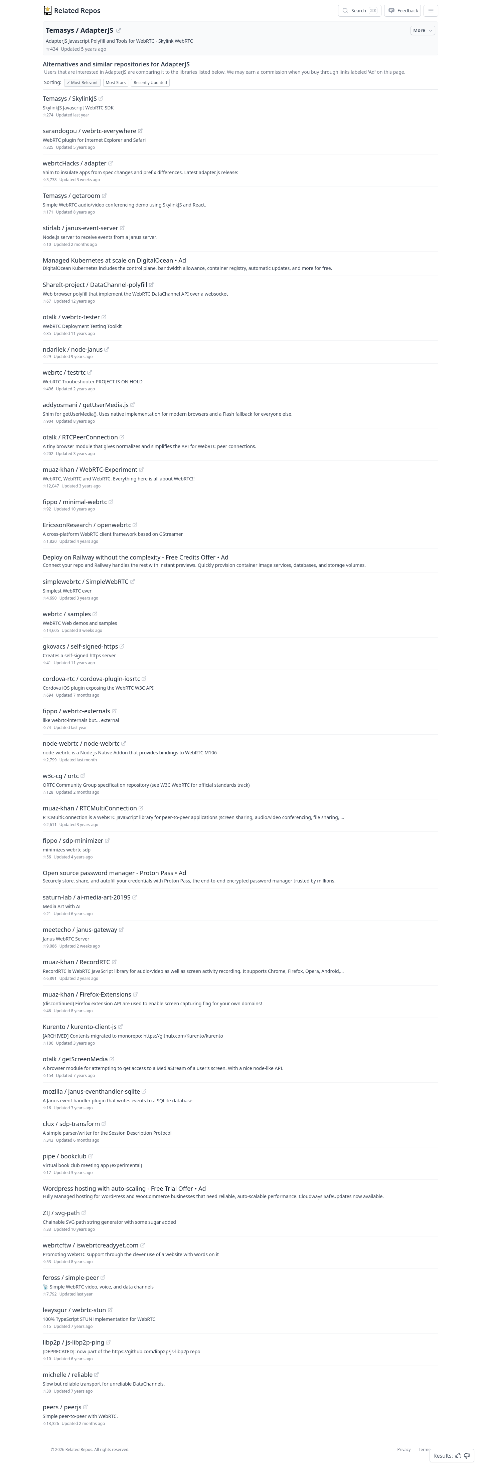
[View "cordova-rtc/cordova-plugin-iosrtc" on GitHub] (144, 678)
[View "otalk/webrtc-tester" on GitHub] (104, 317)
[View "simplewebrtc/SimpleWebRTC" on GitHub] (132, 581)
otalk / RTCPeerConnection (80, 437)
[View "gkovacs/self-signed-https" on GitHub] (122, 646)
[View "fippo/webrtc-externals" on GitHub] (114, 711)
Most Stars (116, 82)
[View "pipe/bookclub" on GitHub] (90, 1156)
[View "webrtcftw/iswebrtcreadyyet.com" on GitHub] (142, 1245)
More (423, 30)
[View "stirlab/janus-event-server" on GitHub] (122, 228)
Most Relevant (82, 82)
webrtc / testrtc (64, 372)
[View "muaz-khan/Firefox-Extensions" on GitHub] (135, 994)
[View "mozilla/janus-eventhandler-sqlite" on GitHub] (144, 1091)
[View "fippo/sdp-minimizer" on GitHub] (107, 840)
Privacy (404, 1449)
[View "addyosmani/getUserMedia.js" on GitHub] (132, 404)
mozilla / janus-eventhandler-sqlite (91, 1091)
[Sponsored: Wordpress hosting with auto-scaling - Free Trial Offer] (240, 1192)
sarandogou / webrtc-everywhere (89, 131)
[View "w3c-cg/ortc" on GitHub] (83, 775)
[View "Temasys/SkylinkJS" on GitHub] (101, 98)
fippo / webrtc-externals (76, 711)
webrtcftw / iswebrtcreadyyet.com (91, 1245)
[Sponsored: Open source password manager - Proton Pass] (240, 876)
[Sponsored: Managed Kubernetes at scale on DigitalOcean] (240, 264)
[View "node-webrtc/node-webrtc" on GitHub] (123, 743)
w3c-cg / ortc (61, 776)
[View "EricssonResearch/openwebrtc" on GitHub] (135, 524)
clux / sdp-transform (71, 1124)
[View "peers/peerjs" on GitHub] (85, 1407)
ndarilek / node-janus (73, 349)
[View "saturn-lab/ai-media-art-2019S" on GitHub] (134, 897)
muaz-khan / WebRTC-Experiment (90, 469)
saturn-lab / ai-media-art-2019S (87, 897)
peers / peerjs (62, 1407)
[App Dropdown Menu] (431, 11)
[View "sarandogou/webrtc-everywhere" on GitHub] (140, 130)
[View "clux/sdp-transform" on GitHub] (104, 1123)
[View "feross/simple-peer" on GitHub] (103, 1277)
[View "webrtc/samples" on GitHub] (95, 614)
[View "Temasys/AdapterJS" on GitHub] (118, 30)
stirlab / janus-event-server (80, 228)
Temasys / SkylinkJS (70, 98)
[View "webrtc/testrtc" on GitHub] (89, 372)
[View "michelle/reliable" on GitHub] (96, 1374)
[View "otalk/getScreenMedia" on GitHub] (112, 1059)
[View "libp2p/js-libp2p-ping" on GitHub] (108, 1342)
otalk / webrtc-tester (71, 317)
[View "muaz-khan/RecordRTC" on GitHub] (114, 962)
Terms (424, 1449)
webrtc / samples (67, 614)
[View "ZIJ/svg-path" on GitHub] (84, 1212)
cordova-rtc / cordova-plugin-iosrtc (91, 679)
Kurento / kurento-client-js (80, 1027)
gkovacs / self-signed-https (80, 646)
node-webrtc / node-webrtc (81, 743)
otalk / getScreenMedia (75, 1059)
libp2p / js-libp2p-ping (73, 1342)
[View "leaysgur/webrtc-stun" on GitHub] (110, 1310)
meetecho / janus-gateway (80, 930)
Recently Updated (150, 82)
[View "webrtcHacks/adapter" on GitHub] (110, 163)
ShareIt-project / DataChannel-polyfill (95, 285)
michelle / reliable (68, 1375)
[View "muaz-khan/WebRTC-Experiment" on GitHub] (141, 469)
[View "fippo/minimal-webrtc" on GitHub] (111, 501)
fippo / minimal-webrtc (75, 502)
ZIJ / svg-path (61, 1213)
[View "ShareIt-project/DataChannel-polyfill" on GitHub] (151, 284)
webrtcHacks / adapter (75, 163)
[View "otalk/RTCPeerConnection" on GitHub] (122, 437)
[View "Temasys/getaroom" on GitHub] (104, 195)
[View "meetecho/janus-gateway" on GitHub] (121, 929)
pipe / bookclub (65, 1156)
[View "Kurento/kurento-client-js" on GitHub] (120, 1026)
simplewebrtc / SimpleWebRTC (86, 582)
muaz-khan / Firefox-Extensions (87, 994)
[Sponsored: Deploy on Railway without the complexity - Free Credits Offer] (240, 561)
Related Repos (77, 10)
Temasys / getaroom (71, 196)
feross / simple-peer (71, 1277)
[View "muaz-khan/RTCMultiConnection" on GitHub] (141, 808)
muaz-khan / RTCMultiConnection (90, 808)
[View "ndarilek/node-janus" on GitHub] (106, 349)
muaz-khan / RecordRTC (76, 962)
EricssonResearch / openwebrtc (87, 525)
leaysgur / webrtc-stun (74, 1310)
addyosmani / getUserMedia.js (86, 405)
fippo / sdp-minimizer (73, 840)
